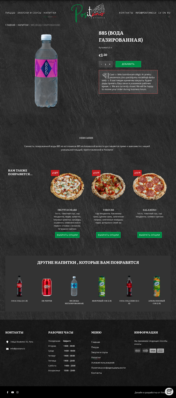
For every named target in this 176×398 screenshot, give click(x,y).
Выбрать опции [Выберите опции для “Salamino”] (149, 234)
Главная (10, 25)
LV (160, 12)
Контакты (126, 12)
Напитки (50, 12)
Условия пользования (102, 362)
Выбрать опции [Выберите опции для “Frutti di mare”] (67, 234)
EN (164, 12)
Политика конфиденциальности (108, 367)
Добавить (128, 64)
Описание (86, 137)
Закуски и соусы (29, 12)
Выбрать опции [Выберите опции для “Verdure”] (108, 234)
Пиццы (10, 12)
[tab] (86, 137)
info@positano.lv (145, 12)
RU (169, 12)
